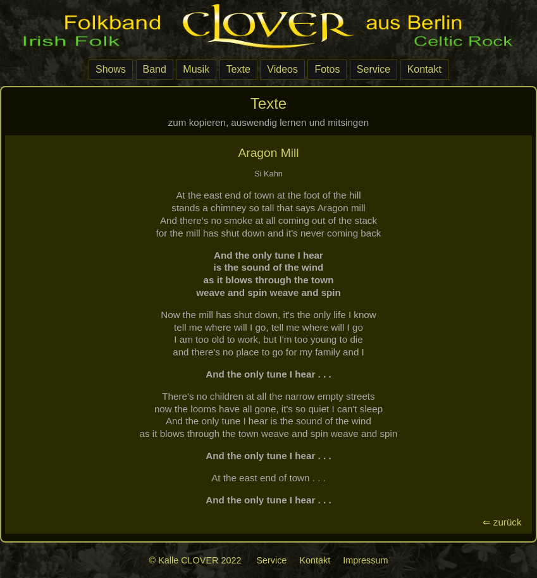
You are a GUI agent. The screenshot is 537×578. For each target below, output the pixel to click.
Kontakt (424, 69)
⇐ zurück (505, 522)
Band (154, 69)
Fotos (327, 69)
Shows (111, 69)
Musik (196, 69)
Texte (238, 69)
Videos (282, 69)
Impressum (365, 560)
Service (373, 69)
